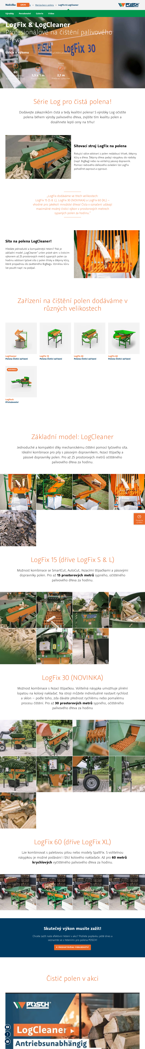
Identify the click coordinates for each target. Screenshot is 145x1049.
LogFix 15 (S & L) (46, 200)
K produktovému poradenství (72, 947)
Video (51, 13)
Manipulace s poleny (44, 5)
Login (23, 5)
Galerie (39, 13)
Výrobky (9, 13)
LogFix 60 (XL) (97, 200)
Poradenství (25, 13)
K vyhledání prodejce (59, 52)
